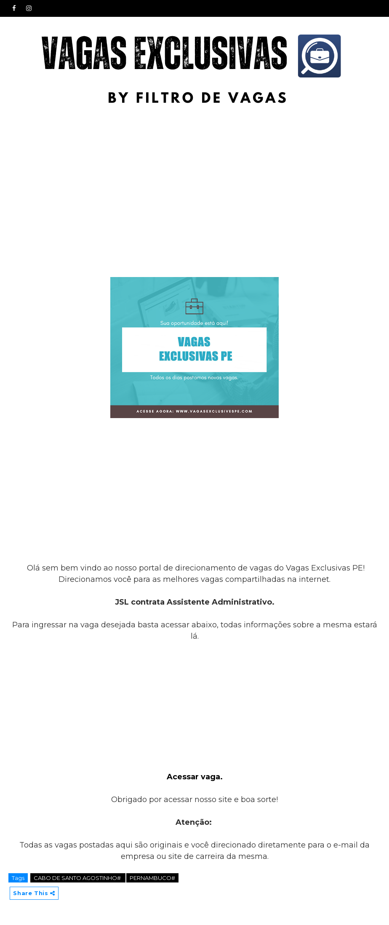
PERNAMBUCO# (152, 877)
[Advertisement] (194, 173)
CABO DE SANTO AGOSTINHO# (78, 877)
